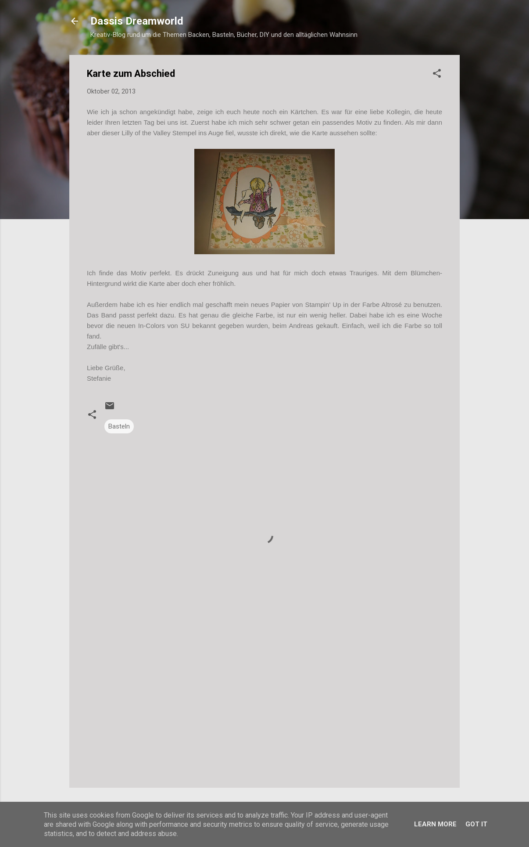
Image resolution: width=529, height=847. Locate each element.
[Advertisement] (264, 706)
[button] (437, 75)
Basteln (119, 426)
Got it (476, 824)
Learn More (435, 824)
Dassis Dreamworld (136, 21)
